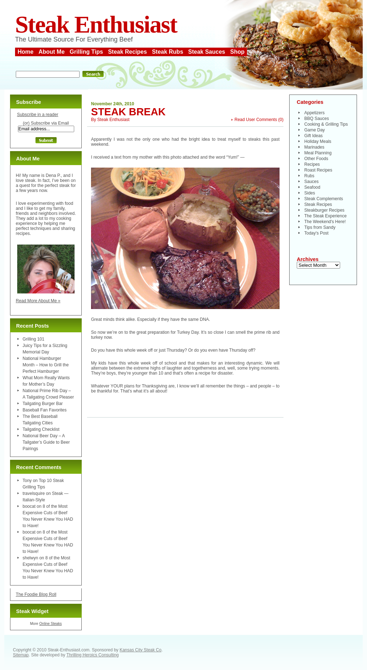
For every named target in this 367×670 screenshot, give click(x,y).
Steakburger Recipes (324, 210)
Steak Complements (323, 198)
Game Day (314, 129)
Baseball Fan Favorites (45, 410)
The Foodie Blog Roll (36, 594)
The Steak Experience (325, 215)
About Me (51, 52)
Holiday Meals (317, 141)
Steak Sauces (206, 52)
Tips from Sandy (319, 227)
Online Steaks (50, 624)
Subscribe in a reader (37, 114)
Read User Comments (255, 119)
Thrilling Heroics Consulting (92, 654)
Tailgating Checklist (41, 429)
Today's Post (316, 233)
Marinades (314, 147)
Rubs (309, 175)
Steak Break (128, 111)
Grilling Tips (86, 52)
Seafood (312, 187)
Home (25, 52)
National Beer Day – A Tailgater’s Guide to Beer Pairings (46, 442)
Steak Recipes (127, 52)
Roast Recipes (318, 170)
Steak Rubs (167, 52)
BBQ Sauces (316, 118)
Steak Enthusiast (96, 24)
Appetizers (314, 112)
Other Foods (316, 158)
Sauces (311, 181)
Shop (237, 52)
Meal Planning (318, 152)
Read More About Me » (38, 300)
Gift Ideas (313, 135)
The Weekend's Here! (324, 221)
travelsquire (34, 493)
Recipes (312, 164)
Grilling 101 (33, 339)
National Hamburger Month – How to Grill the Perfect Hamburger (46, 365)
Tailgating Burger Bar (43, 403)
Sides (309, 193)
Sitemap (21, 654)
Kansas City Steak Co (141, 649)
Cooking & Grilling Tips (326, 124)
